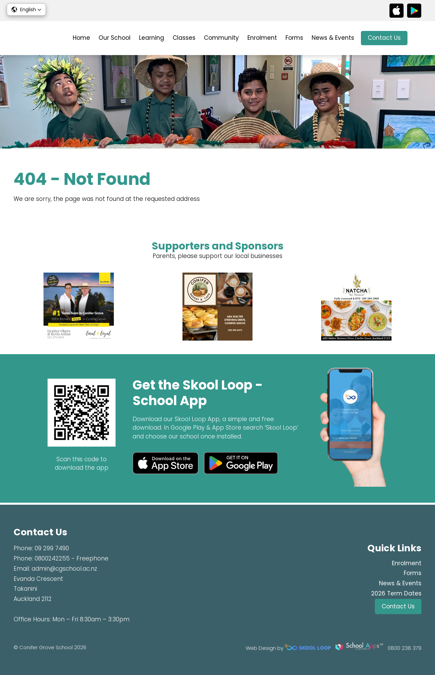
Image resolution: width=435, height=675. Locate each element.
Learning (151, 38)
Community (221, 38)
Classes (184, 38)
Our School (114, 38)
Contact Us (384, 38)
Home (81, 38)
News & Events (333, 38)
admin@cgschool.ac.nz (64, 569)
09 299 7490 (52, 548)
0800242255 (52, 558)
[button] (26, 9)
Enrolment (262, 38)
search (417, 38)
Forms (294, 38)
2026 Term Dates (396, 593)
